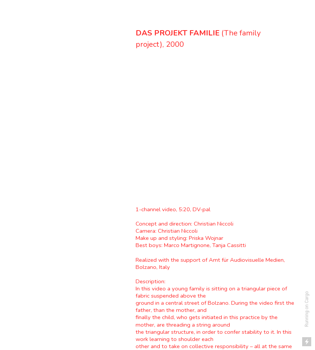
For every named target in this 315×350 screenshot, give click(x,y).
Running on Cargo (306, 309)
